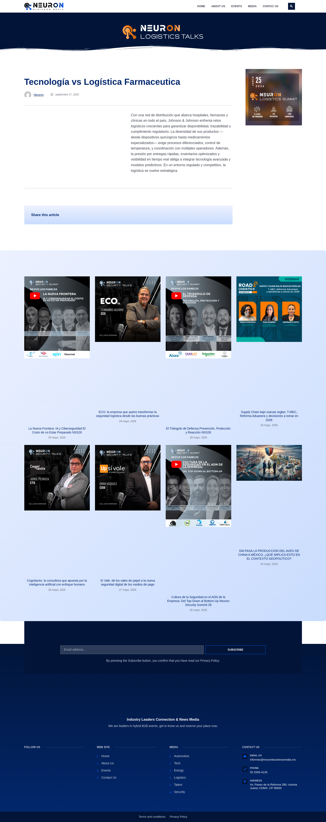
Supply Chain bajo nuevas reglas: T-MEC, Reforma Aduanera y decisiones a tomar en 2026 (269, 416)
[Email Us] (244, 756)
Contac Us (270, 6)
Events (236, 6)
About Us (218, 6)
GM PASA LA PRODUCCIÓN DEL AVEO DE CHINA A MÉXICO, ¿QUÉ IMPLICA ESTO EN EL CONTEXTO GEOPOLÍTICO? (269, 554)
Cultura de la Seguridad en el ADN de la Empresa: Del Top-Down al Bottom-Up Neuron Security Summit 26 (198, 601)
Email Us (256, 755)
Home (201, 6)
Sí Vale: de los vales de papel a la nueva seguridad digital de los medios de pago (127, 582)
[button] (291, 6)
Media (252, 6)
